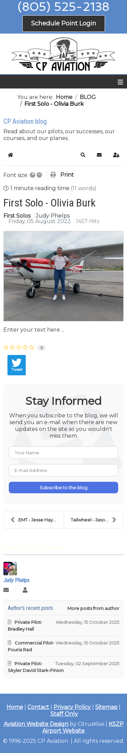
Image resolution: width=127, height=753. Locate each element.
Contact (38, 707)
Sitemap (106, 707)
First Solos (16, 216)
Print (67, 175)
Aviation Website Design (36, 724)
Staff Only (64, 714)
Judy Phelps (52, 216)
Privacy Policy (72, 707)
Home (14, 707)
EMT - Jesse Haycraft (36, 519)
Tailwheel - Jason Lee (94, 519)
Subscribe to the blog (63, 487)
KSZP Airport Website (83, 727)
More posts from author (93, 608)
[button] (83, 154)
